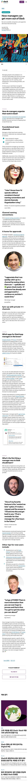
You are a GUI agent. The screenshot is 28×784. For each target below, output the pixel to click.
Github (8, 378)
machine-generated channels (14, 375)
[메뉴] (26, 2)
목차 (2, 64)
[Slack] (4, 2)
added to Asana (6, 353)
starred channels (6, 533)
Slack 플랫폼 (6, 660)
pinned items (22, 566)
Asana (14, 340)
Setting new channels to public (13, 557)
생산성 (3, 8)
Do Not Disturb (15, 632)
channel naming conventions (12, 218)
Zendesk (12, 378)
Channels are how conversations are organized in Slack (14, 117)
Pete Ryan (4, 30)
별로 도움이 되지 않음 (14, 677)
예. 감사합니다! (14, 671)
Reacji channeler (20, 396)
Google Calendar (6, 340)
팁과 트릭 (13, 660)
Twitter (20, 378)
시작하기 (22, 2)
